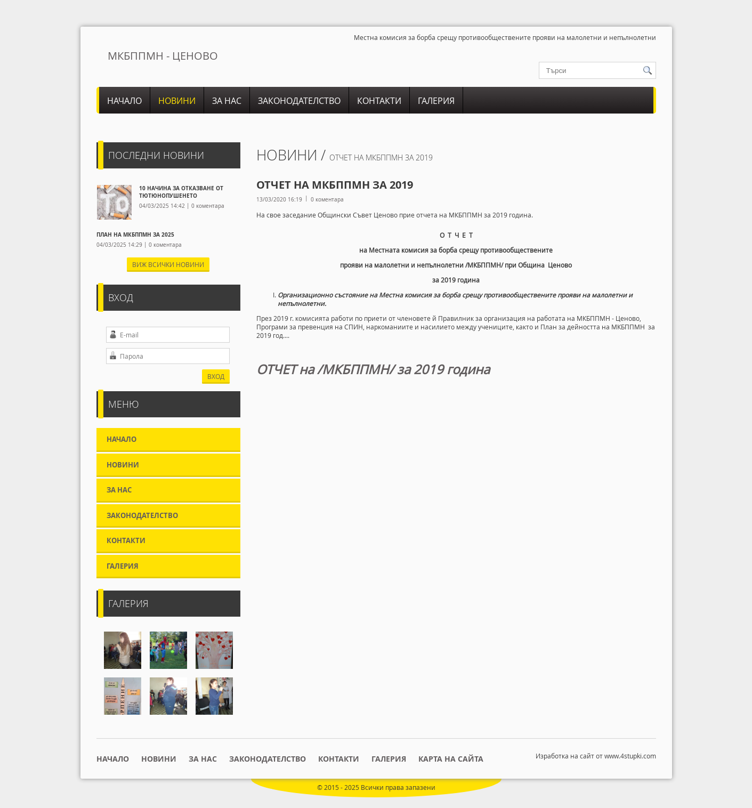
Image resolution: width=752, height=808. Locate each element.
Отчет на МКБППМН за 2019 (381, 157)
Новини (177, 101)
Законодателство (299, 101)
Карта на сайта (450, 759)
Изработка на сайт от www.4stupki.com (596, 756)
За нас (226, 101)
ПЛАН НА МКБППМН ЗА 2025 (135, 234)
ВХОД (215, 376)
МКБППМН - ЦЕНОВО (163, 56)
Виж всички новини (168, 264)
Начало (124, 101)
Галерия (436, 101)
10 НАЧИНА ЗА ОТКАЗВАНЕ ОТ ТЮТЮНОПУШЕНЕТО (181, 191)
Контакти (379, 101)
